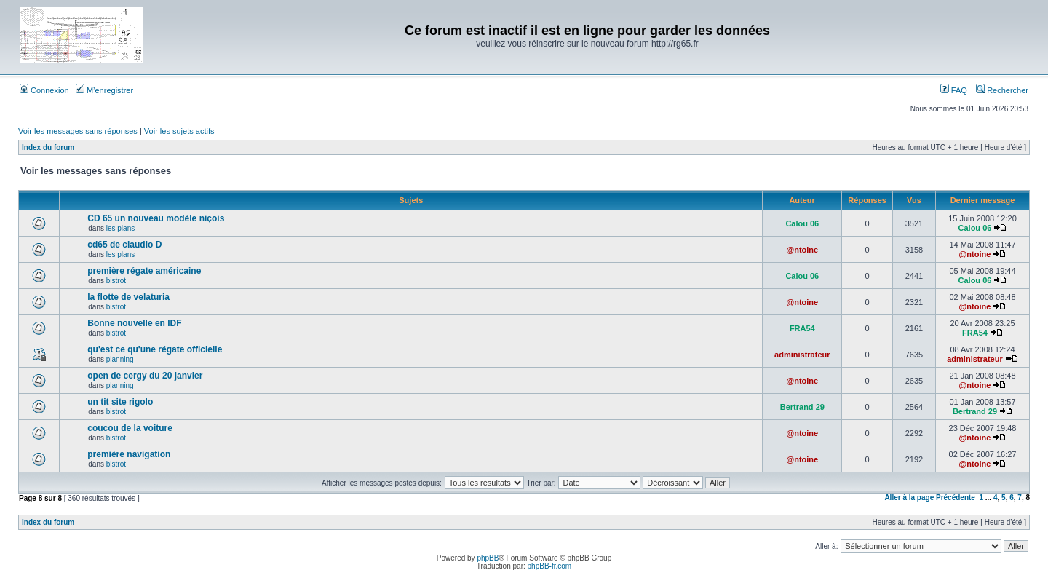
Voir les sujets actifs (179, 131)
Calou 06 (802, 223)
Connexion (44, 90)
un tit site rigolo (120, 402)
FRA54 (802, 328)
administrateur (802, 354)
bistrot (116, 281)
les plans (120, 228)
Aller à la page (909, 498)
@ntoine (802, 249)
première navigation (128, 454)
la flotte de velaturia (128, 297)
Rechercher (1002, 90)
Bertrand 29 (802, 407)
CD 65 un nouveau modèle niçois (155, 218)
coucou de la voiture (129, 428)
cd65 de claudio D (124, 245)
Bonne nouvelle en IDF (134, 323)
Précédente (955, 498)
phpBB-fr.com (550, 566)
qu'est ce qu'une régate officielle (154, 349)
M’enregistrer (104, 90)
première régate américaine (144, 271)
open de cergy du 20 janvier (144, 376)
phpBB (488, 558)
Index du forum (48, 147)
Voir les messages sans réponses (78, 131)
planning (120, 359)
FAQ (953, 90)
